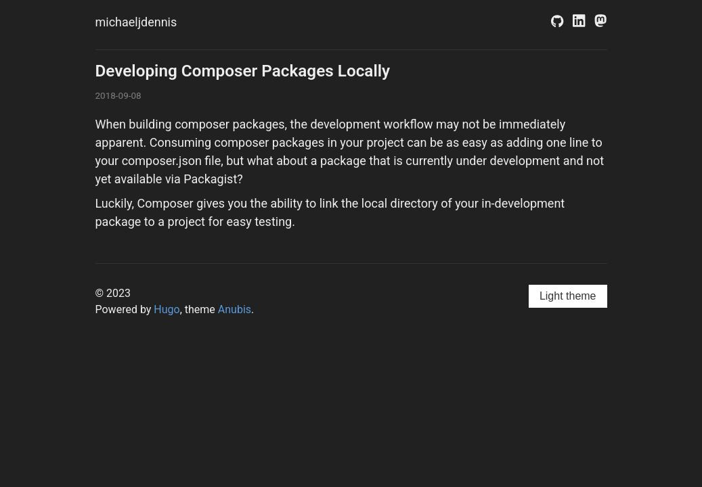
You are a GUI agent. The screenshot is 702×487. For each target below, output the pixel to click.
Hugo (166, 309)
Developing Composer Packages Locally (243, 70)
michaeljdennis (136, 22)
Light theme (568, 296)
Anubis (234, 309)
